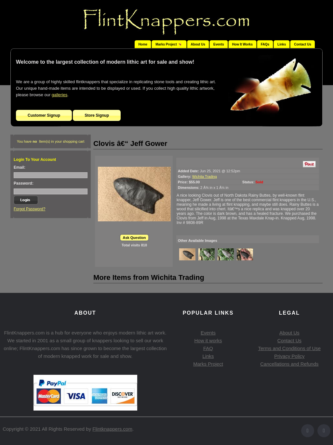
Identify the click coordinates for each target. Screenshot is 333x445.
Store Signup (97, 115)
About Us (198, 44)
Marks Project (208, 364)
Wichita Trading (204, 176)
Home (142, 44)
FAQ (208, 348)
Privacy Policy (289, 356)
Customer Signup (44, 115)
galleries (59, 94)
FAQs (265, 44)
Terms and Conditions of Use (289, 348)
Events (218, 44)
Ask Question (134, 238)
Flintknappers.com (112, 429)
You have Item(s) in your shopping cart (51, 141)
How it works (208, 340)
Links (281, 44)
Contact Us (302, 44)
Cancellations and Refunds (289, 364)
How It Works (242, 44)
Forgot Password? (29, 209)
